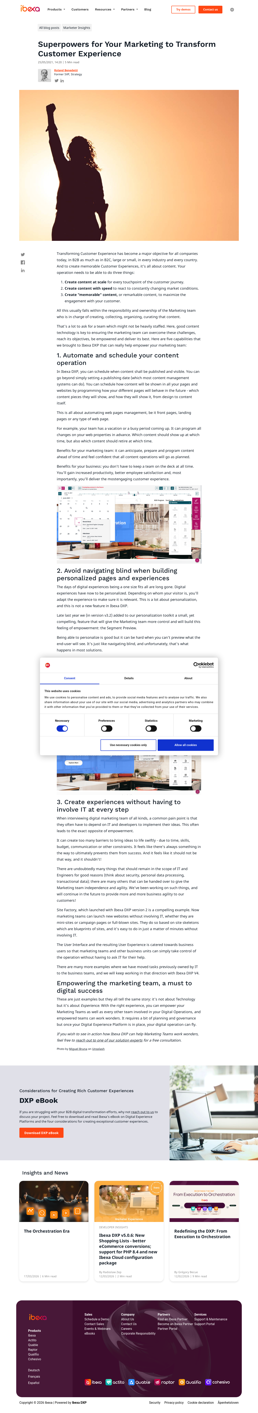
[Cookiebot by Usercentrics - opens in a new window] (196, 665)
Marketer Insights (76, 27)
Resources (103, 9)
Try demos (183, 9)
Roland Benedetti (66, 70)
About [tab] (188, 678)
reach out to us (142, 1112)
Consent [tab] (69, 678)
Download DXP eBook (41, 1133)
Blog (147, 9)
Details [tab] (129, 678)
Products (55, 9)
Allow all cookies (186, 745)
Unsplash (98, 1049)
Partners (128, 9)
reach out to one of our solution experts (109, 1040)
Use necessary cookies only (128, 745)
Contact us (210, 9)
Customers (80, 9)
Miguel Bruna (78, 1049)
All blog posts (49, 27)
